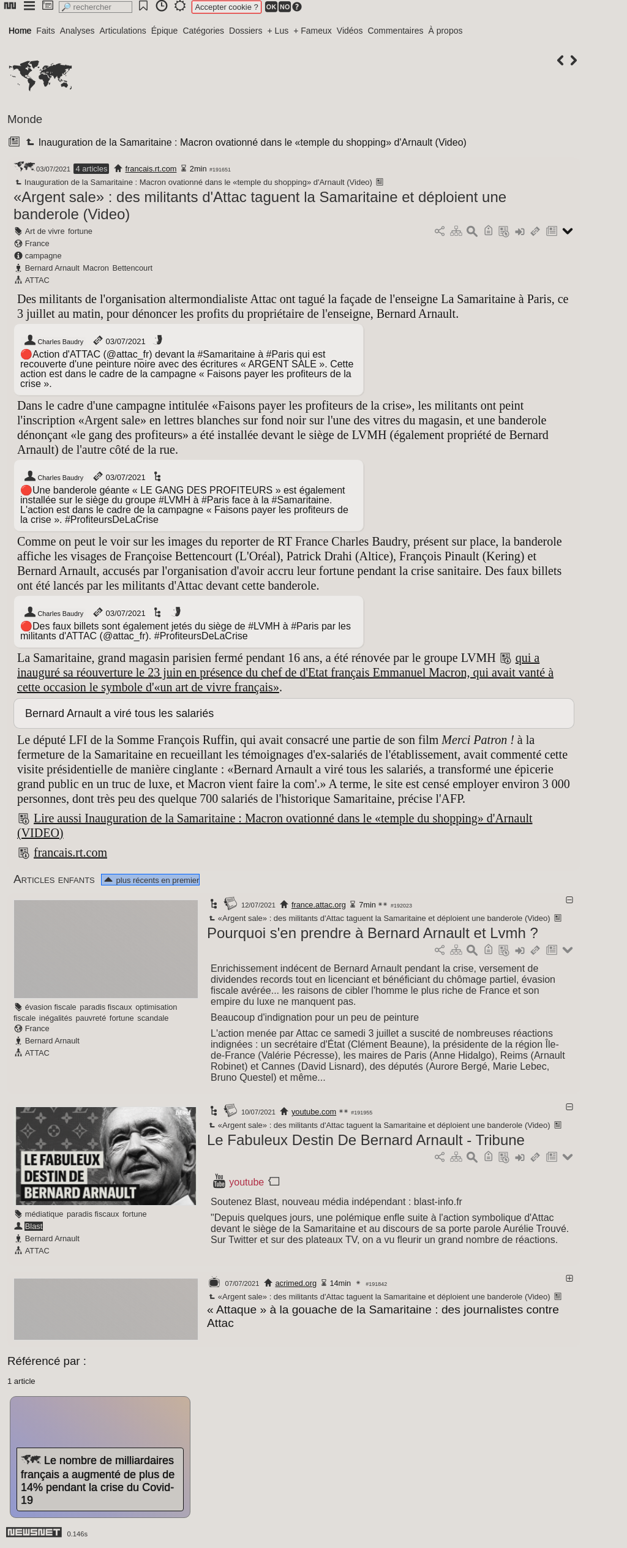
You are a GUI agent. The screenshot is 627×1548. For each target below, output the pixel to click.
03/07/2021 (118, 341)
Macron (96, 267)
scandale (152, 1018)
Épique (164, 31)
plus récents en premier (151, 880)
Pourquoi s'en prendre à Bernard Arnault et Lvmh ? (372, 933)
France (37, 243)
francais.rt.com (151, 168)
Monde (24, 119)
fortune (80, 231)
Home (20, 31)
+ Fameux (312, 31)
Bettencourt (132, 267)
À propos (445, 31)
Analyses (77, 31)
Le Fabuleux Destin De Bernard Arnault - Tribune (366, 1140)
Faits (45, 31)
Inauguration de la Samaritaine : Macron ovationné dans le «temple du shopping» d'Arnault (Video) (244, 142)
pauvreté (90, 1018)
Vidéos (350, 31)
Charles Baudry (53, 342)
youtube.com (313, 1111)
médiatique (44, 1214)
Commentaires (395, 31)
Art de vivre (45, 231)
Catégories (203, 31)
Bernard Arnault (52, 267)
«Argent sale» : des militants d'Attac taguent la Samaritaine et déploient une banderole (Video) (378, 918)
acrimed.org (296, 1283)
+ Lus (278, 31)
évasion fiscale (51, 1007)
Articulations (123, 31)
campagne (43, 255)
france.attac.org (318, 904)
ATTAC (37, 280)
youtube (246, 1182)
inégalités (55, 1018)
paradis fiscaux (106, 1007)
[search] (95, 7)
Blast (33, 1226)
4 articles (91, 168)
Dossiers (245, 31)
